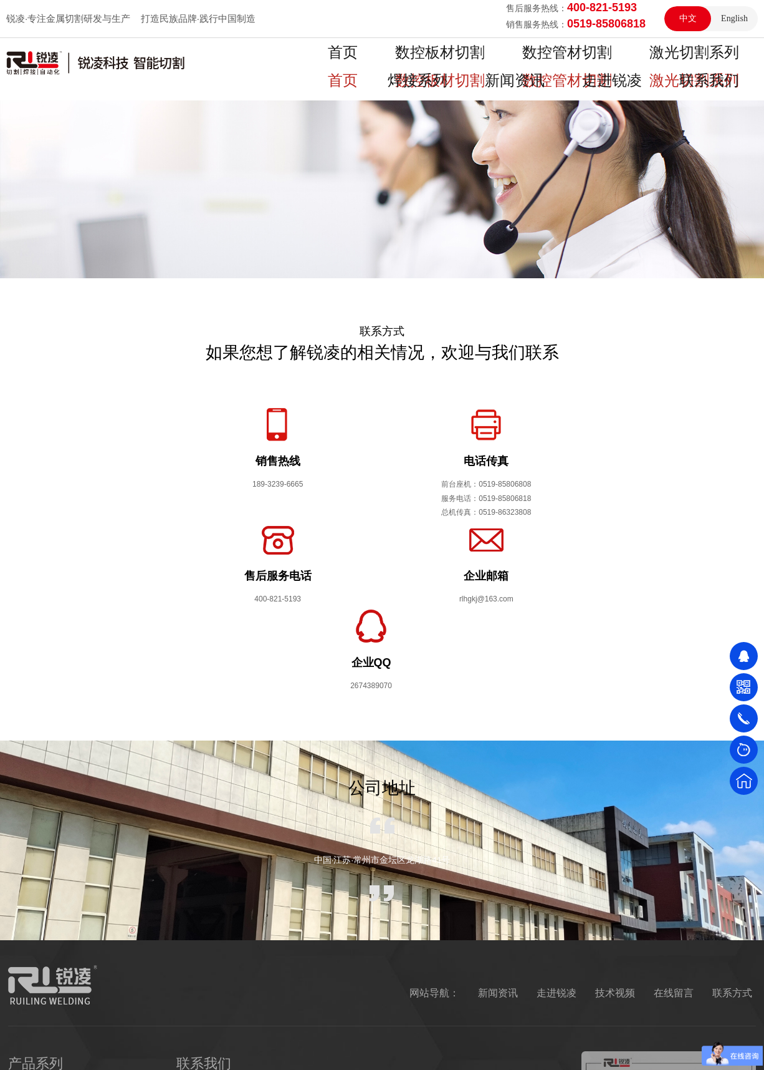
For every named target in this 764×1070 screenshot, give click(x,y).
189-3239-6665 (252, 933)
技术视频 (615, 819)
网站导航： (434, 819)
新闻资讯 (721, 63)
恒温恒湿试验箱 (91, 1048)
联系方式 (732, 819)
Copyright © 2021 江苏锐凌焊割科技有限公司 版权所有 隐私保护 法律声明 (417, 1048)
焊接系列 (649, 63)
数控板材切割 (389, 63)
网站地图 (597, 1048)
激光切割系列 (568, 63)
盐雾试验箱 (157, 1048)
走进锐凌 (556, 819)
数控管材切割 (478, 63)
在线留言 (674, 819)
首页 (316, 63)
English (734, 18)
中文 (688, 18)
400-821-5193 (248, 973)
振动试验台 (216, 1048)
